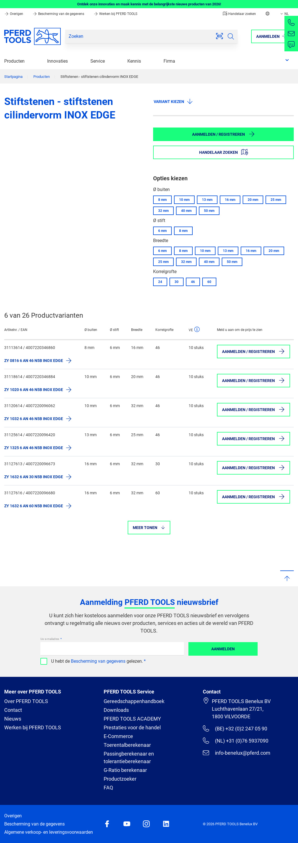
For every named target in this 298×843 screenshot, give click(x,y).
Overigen (14, 14)
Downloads (116, 710)
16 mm (230, 200)
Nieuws (12, 719)
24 (160, 282)
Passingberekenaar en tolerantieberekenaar (129, 757)
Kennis (134, 61)
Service (97, 61)
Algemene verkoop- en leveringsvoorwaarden (48, 832)
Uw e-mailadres (50, 638)
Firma (169, 61)
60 (209, 282)
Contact (13, 710)
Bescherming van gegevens (98, 661)
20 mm (253, 200)
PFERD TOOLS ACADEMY (132, 719)
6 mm (162, 231)
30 (177, 282)
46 (193, 282)
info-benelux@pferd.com (236, 753)
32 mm (163, 211)
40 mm (186, 211)
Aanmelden (223, 649)
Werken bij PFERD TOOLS (115, 14)
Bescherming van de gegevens (58, 14)
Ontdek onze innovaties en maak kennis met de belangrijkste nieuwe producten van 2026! (149, 4)
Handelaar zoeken (239, 14)
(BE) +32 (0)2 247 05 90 (235, 728)
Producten (14, 61)
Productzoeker (120, 779)
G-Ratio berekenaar (125, 770)
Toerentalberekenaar (127, 745)
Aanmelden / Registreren (223, 134)
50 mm (209, 211)
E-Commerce (118, 736)
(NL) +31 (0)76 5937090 (235, 740)
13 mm (207, 200)
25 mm (276, 200)
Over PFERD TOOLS (26, 701)
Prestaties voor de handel (132, 727)
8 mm (162, 200)
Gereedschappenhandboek (134, 701)
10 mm (184, 200)
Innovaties (57, 61)
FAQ (108, 788)
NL (284, 14)
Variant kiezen (173, 101)
